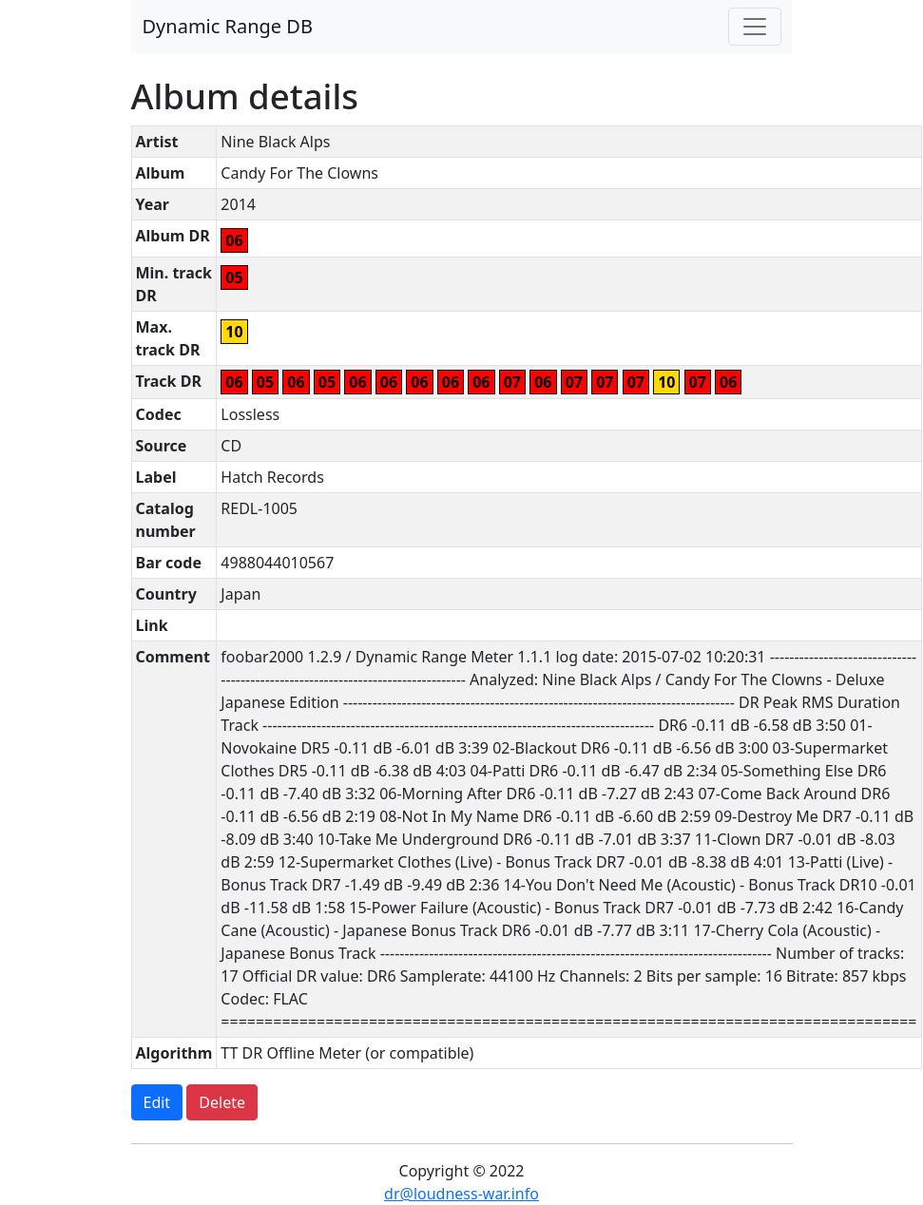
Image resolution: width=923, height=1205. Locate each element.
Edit (157, 1102)
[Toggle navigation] (754, 27)
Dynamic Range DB (228, 26)
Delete (222, 1102)
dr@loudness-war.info (461, 1193)
